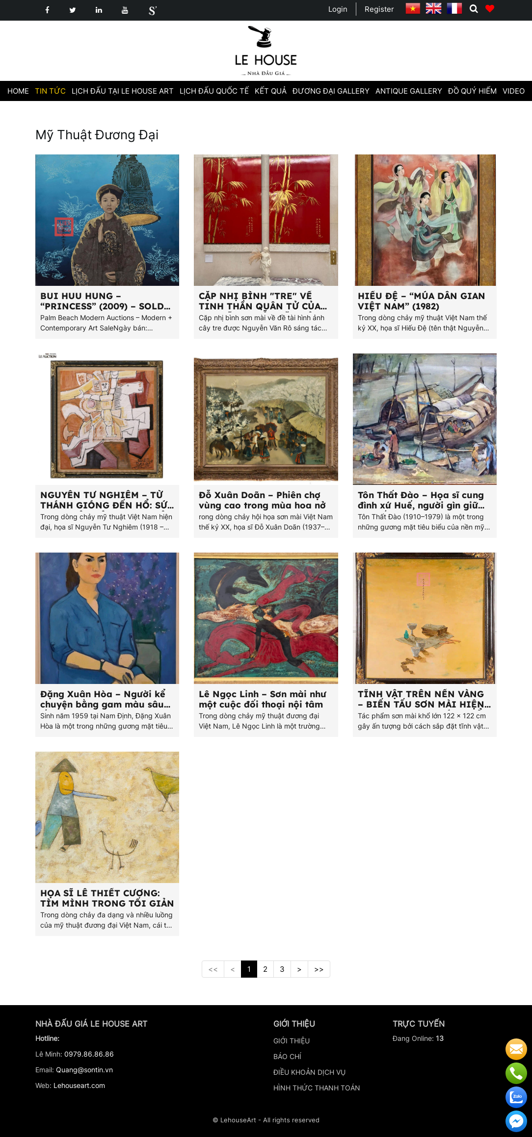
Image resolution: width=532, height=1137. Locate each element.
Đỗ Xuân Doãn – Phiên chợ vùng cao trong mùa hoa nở (262, 500)
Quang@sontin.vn (84, 1069)
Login (337, 9)
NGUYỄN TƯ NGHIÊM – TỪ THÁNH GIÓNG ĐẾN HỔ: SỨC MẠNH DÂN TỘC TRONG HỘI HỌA (106, 510)
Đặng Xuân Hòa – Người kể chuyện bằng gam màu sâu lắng (102, 704)
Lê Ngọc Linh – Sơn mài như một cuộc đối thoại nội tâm (262, 699)
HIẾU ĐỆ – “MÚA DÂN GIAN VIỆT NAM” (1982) (421, 301)
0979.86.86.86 (89, 1054)
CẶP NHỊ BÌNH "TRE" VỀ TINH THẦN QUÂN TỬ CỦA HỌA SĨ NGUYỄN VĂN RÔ (259, 306)
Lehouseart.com (79, 1085)
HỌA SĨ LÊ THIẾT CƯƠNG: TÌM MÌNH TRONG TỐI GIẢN (107, 898)
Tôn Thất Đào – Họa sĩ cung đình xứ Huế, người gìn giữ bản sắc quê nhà (421, 505)
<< (213, 969)
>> (319, 969)
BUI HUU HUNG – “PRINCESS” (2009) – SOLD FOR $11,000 (102, 306)
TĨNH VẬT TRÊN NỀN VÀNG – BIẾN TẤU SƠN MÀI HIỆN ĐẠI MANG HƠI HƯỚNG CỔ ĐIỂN (421, 709)
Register (379, 9)
